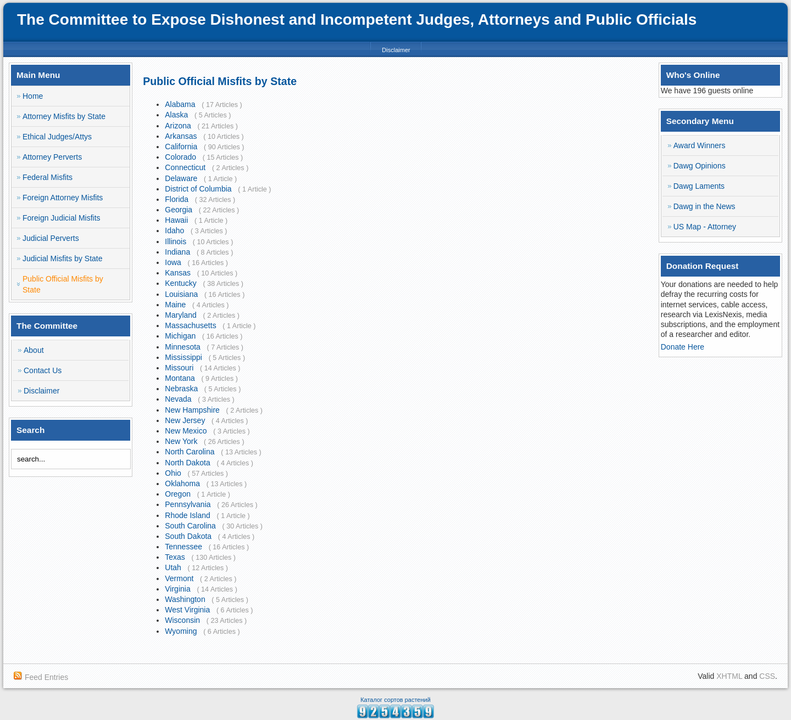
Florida (176, 199)
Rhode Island (187, 515)
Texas (175, 557)
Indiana (177, 252)
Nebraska (181, 388)
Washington (185, 599)
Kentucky (181, 283)
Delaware (181, 178)
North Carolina (189, 451)
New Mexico (186, 430)
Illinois (175, 241)
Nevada (178, 399)
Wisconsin (182, 620)
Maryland (181, 315)
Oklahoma (182, 483)
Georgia (178, 209)
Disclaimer (396, 50)
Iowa (173, 262)
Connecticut (185, 167)
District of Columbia (198, 188)
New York (181, 441)
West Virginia (187, 609)
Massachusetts (190, 325)
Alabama (180, 104)
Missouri (179, 367)
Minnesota (182, 346)
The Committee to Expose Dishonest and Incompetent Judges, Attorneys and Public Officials (357, 19)
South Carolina (190, 525)
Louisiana (181, 294)
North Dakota (187, 462)
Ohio (173, 473)
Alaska (176, 114)
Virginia (177, 588)
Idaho (174, 230)
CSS (767, 676)
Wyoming (181, 631)
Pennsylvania (187, 504)
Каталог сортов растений (395, 699)
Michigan (180, 335)
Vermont (179, 578)
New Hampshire (192, 410)
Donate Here (682, 346)
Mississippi (183, 357)
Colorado (180, 157)
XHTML (729, 676)
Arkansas (181, 136)
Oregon (178, 494)
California (181, 146)
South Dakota (188, 536)
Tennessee (183, 546)
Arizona (178, 125)
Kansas (178, 272)
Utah (173, 567)
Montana (179, 378)
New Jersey (185, 420)
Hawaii (176, 220)
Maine (175, 304)
